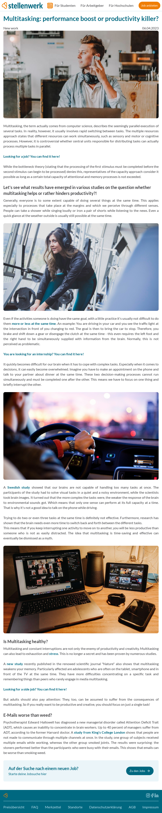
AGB (132, 807)
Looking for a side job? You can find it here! (35, 689)
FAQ (34, 807)
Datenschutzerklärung (105, 807)
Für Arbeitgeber (92, 5)
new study (15, 664)
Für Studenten (65, 5)
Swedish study (18, 487)
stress (53, 654)
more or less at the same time (34, 323)
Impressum (150, 807)
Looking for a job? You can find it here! (31, 156)
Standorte (75, 807)
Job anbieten (149, 5)
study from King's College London (99, 732)
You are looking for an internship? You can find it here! (43, 354)
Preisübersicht (13, 807)
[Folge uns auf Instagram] (48, 5)
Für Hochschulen (121, 5)
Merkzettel (53, 807)
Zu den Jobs (140, 771)
